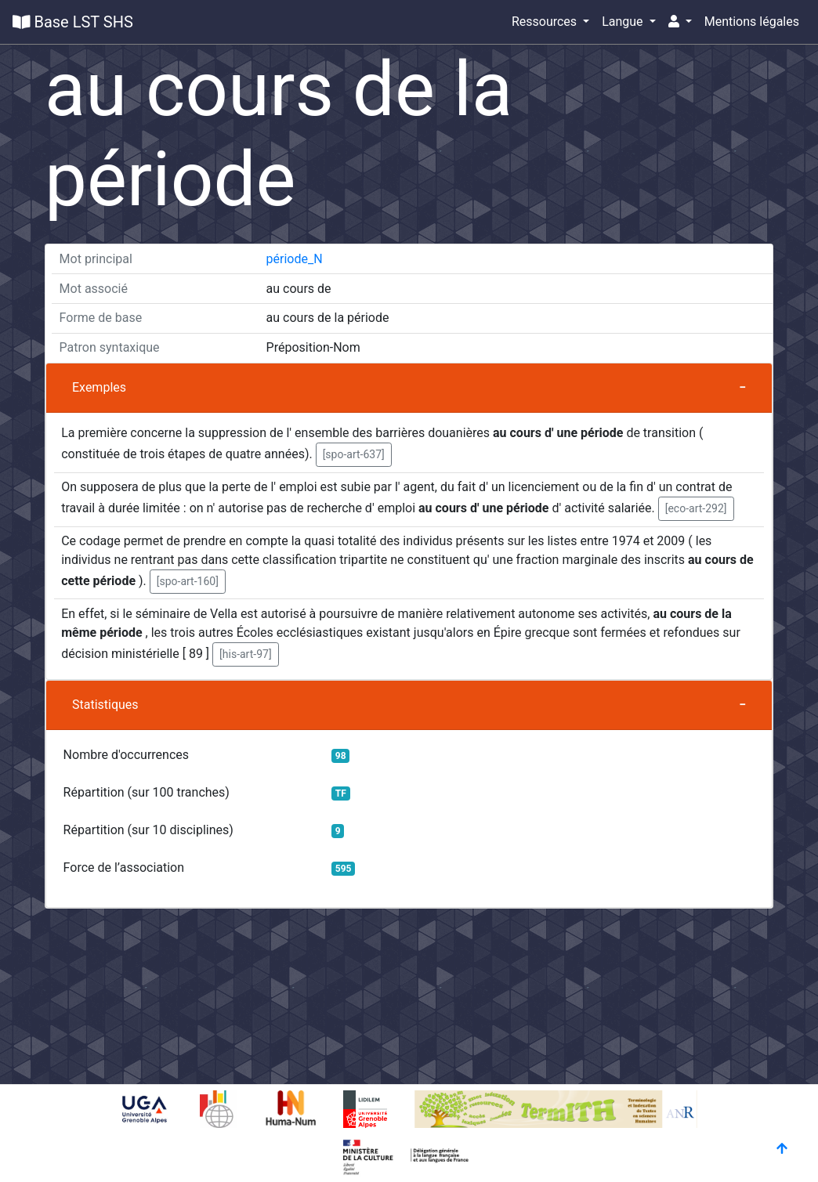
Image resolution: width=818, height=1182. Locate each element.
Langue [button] (624, 21)
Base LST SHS (73, 22)
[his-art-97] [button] (245, 654)
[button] (680, 22)
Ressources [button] (546, 21)
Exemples (99, 387)
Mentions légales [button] (751, 21)
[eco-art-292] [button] (696, 508)
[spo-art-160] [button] (188, 581)
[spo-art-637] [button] (354, 454)
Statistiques (105, 704)
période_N (294, 258)
